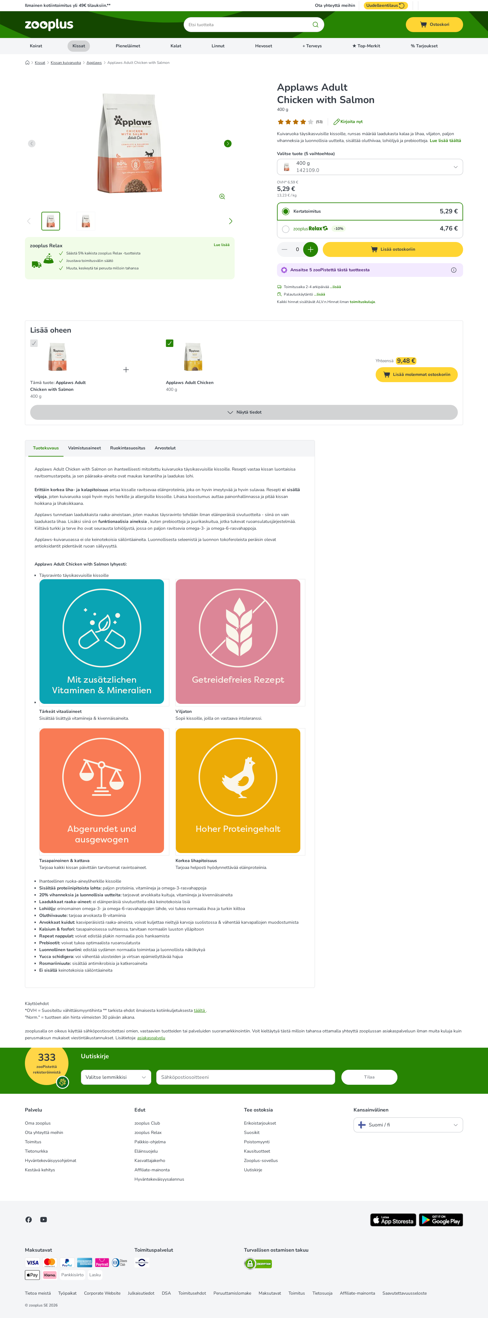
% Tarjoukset (424, 46)
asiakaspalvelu (151, 1038)
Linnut (218, 46)
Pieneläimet (128, 46)
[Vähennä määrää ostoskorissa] (284, 249)
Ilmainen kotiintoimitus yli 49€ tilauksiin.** (67, 5)
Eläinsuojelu (146, 1151)
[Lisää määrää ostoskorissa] (310, 249)
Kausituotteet (257, 1151)
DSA (166, 1293)
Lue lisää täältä (445, 141)
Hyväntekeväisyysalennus (159, 1179)
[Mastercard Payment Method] (49, 1264)
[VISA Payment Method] (32, 1264)
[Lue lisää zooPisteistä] (453, 270)
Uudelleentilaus (386, 5)
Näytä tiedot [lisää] (244, 412)
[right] (228, 143)
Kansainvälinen (371, 1110)
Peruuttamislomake (232, 1293)
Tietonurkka (36, 1151)
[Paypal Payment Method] (67, 1264)
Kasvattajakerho (149, 1161)
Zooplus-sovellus (261, 1161)
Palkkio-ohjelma (150, 1142)
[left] (31, 143)
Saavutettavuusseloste (404, 1293)
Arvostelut (165, 448)
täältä (200, 1010)
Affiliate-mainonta (152, 1170)
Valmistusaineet (84, 448)
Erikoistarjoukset (260, 1123)
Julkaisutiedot (141, 1293)
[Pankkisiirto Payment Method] (72, 1275)
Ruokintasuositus (127, 448)
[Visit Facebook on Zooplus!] (28, 1219)
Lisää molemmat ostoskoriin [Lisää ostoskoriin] (420, 375)
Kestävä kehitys (40, 1170)
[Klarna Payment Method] (49, 1276)
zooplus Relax (148, 1132)
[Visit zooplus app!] (393, 1225)
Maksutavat (270, 1293)
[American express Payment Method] (84, 1264)
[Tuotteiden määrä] (298, 249)
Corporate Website (102, 1293)
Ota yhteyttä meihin (335, 5)
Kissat (79, 46)
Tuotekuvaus (46, 448)
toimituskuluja (362, 301)
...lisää (335, 286)
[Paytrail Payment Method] (102, 1264)
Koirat (36, 46)
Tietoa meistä (38, 1293)
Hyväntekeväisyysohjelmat (50, 1161)
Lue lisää (222, 244)
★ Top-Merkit (366, 46)
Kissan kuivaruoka (66, 62)
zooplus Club (147, 1123)
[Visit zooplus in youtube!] (43, 1219)
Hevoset (263, 46)
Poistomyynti (257, 1142)
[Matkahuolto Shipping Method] (141, 1264)
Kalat (176, 46)
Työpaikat (67, 1293)
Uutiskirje (253, 1170)
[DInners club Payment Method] (119, 1264)
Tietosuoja (322, 1293)
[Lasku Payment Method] (95, 1275)
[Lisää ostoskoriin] (393, 249)
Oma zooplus (38, 1123)
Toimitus (33, 1142)
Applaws (94, 62)
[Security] (258, 1265)
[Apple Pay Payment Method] (32, 1276)
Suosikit (252, 1132)
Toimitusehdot (192, 1293)
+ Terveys (312, 46)
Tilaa (369, 1077)
